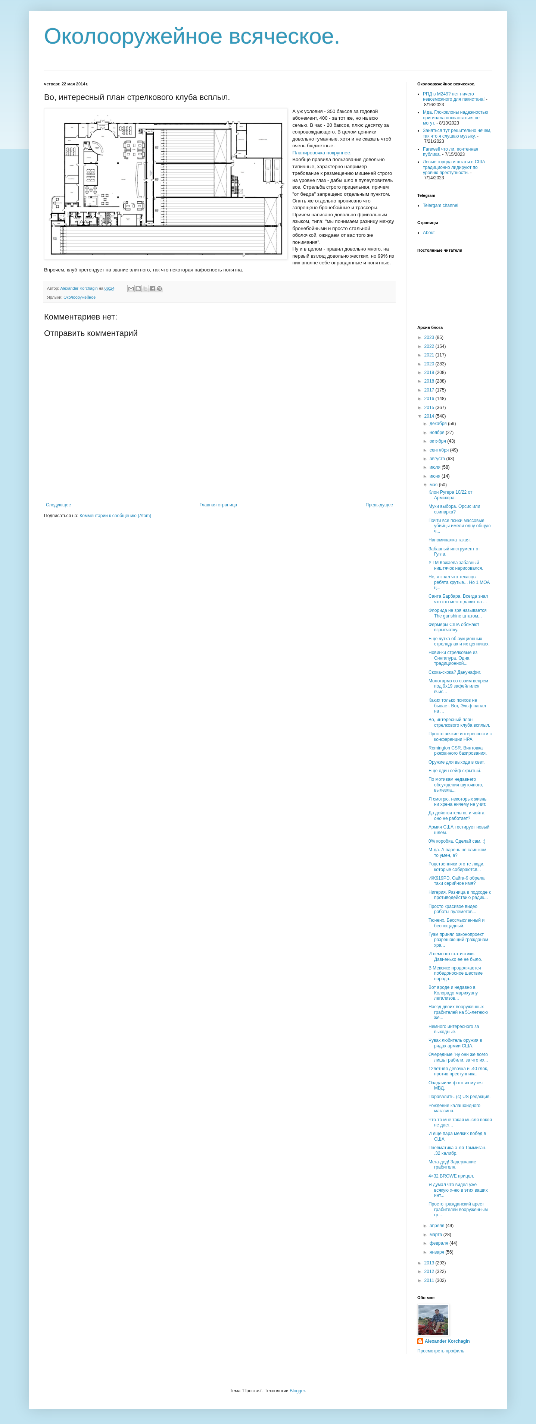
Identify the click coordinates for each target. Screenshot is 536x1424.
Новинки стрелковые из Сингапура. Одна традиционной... (453, 658)
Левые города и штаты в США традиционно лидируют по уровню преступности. (454, 167)
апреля (438, 1225)
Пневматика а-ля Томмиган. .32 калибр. (457, 1150)
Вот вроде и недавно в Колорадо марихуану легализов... (453, 993)
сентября (440, 450)
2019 (430, 372)
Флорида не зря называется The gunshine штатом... (458, 613)
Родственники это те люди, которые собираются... (456, 866)
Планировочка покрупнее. (321, 152)
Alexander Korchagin (447, 1341)
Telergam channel (440, 205)
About (428, 232)
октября (438, 441)
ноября (438, 432)
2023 (430, 337)
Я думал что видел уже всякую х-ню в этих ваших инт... (458, 1190)
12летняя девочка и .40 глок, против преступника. (458, 1071)
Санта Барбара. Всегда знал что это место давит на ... (458, 599)
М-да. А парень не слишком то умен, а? (457, 852)
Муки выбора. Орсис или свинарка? (454, 509)
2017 (430, 390)
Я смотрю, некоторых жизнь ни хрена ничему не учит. (457, 801)
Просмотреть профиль (440, 1351)
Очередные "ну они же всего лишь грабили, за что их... (458, 1057)
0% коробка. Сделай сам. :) (457, 841)
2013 (430, 1263)
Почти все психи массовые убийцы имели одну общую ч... (459, 526)
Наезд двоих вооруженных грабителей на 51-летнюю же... (458, 1012)
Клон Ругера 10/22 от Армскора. (451, 495)
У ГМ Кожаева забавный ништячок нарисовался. (456, 565)
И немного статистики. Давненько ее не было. (455, 956)
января (437, 1252)
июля (436, 467)
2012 (430, 1271)
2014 (430, 416)
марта (436, 1234)
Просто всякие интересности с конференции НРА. (460, 736)
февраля (439, 1243)
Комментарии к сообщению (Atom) (115, 515)
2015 (430, 407)
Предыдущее (379, 504)
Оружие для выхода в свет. (457, 762)
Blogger (297, 1390)
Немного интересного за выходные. (454, 1029)
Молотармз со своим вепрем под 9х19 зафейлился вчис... (458, 686)
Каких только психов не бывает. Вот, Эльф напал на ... (457, 706)
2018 (430, 381)
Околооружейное (79, 297)
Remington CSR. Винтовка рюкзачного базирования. (458, 750)
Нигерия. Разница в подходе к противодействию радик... (460, 895)
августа (438, 458)
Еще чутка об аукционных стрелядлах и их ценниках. (459, 641)
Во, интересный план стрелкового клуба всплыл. (459, 722)
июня (436, 476)
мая (434, 484)
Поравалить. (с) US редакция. (459, 1096)
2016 (430, 398)
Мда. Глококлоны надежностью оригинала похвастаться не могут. (455, 118)
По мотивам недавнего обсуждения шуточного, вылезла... (456, 785)
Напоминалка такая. (450, 540)
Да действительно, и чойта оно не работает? (456, 815)
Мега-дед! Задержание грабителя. (452, 1164)
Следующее (58, 504)
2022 (430, 346)
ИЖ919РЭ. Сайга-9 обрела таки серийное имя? (456, 881)
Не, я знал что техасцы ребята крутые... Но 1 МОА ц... (459, 582)
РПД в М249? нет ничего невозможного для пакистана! (453, 96)
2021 (430, 355)
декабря (439, 423)
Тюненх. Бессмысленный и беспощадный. (456, 923)
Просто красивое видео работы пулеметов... (453, 909)
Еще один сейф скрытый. (455, 770)
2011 (430, 1280)
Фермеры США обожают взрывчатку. (454, 627)
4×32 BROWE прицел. (451, 1176)
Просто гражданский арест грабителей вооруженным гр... (458, 1209)
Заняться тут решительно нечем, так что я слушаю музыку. (457, 133)
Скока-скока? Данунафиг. (455, 672)
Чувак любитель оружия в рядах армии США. (455, 1043)
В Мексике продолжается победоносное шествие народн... (456, 973)
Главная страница (218, 504)
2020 (430, 364)
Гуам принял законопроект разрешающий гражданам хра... (458, 940)
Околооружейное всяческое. (192, 35)
